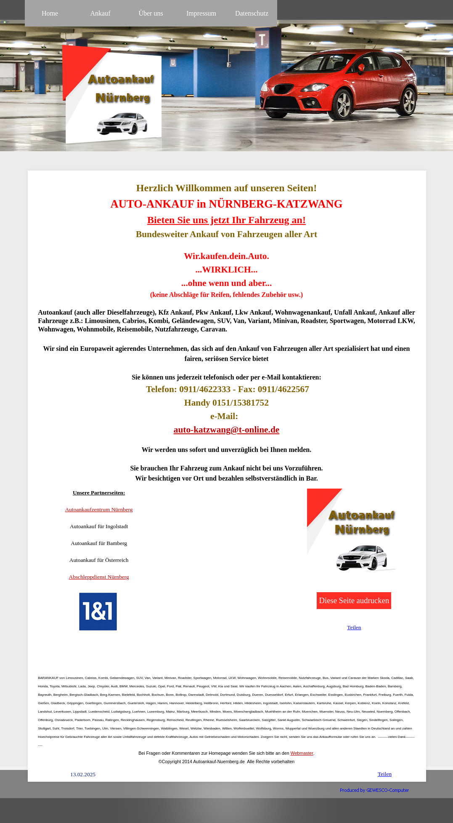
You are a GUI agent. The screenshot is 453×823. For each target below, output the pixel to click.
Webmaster (302, 753)
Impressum (201, 13)
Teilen (354, 627)
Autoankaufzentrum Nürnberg (99, 509)
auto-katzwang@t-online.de (227, 430)
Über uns (150, 13)
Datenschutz (251, 13)
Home (50, 13)
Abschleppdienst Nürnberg (99, 577)
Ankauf (100, 13)
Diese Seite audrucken (354, 600)
